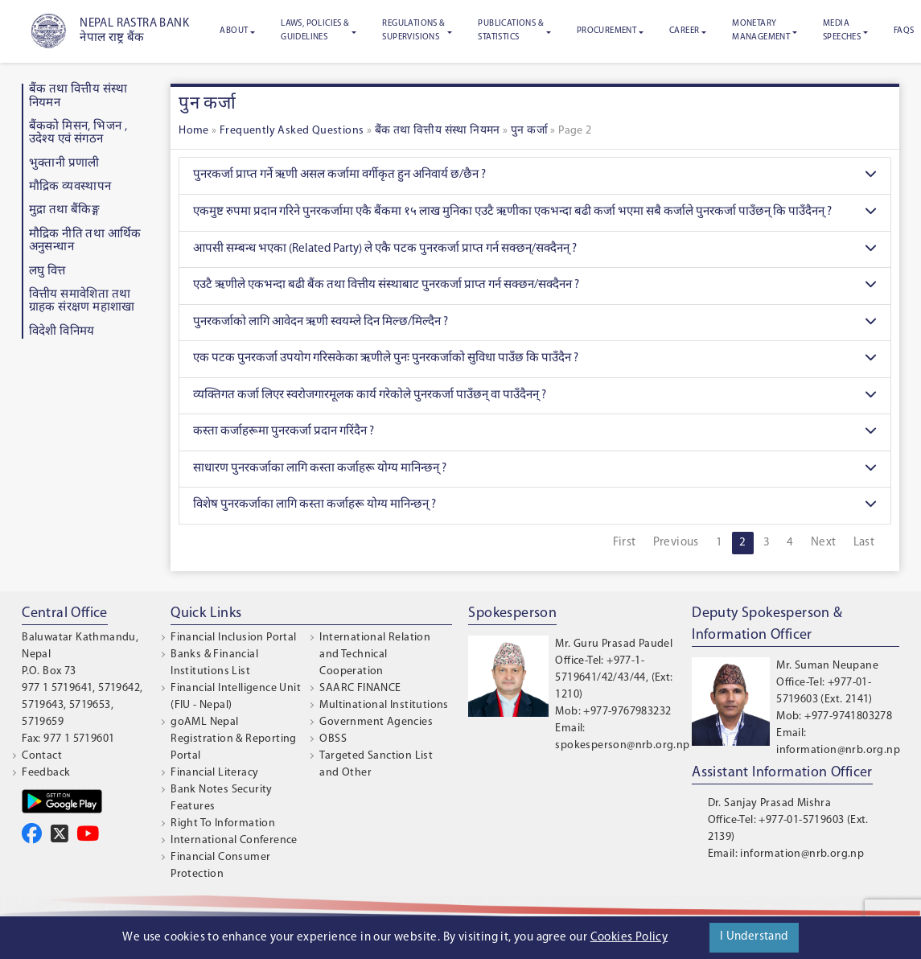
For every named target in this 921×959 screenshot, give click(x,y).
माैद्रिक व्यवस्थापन (70, 187)
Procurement (606, 31)
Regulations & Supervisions (413, 30)
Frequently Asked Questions (292, 131)
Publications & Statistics (511, 30)
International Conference (234, 840)
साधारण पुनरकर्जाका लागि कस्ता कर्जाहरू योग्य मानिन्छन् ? (535, 469)
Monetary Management (761, 30)
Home (194, 131)
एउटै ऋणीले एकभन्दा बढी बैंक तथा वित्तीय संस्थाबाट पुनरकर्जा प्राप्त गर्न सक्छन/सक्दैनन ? (535, 286)
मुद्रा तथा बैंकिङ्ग (65, 210)
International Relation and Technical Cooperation (374, 654)
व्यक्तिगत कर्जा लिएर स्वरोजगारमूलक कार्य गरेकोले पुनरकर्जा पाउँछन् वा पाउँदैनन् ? (535, 396)
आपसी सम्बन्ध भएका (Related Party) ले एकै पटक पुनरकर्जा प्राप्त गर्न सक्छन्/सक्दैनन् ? (535, 250)
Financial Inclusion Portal (233, 638)
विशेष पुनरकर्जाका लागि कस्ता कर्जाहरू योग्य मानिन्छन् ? (535, 505)
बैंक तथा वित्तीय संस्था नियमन (437, 131)
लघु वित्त (47, 271)
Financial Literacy (214, 773)
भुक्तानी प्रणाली (64, 164)
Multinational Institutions (383, 705)
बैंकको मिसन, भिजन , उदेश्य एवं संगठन (78, 133)
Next (824, 543)
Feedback (46, 773)
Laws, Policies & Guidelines (315, 30)
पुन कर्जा (529, 131)
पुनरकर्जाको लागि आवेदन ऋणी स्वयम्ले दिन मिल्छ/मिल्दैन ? (535, 323)
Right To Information (223, 823)
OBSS (333, 739)
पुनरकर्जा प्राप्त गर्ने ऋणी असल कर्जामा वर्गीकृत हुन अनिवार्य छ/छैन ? (535, 176)
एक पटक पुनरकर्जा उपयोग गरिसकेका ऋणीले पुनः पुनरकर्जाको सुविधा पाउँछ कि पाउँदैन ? (535, 359)
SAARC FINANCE (360, 688)
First (624, 543)
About (234, 31)
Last (864, 543)
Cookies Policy (629, 938)
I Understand (754, 937)
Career (684, 31)
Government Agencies (376, 722)
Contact (42, 756)
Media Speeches (842, 30)
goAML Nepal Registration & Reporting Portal (234, 739)
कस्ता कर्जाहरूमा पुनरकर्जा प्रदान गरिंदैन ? (535, 432)
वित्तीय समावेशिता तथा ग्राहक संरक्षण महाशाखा (82, 302)
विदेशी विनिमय (62, 332)
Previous (676, 543)
